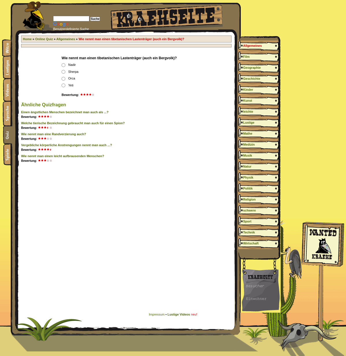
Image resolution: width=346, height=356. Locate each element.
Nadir (72, 64)
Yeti (70, 85)
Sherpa (73, 71)
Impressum (156, 314)
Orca (71, 78)
